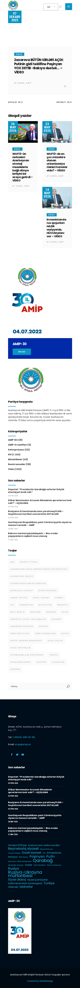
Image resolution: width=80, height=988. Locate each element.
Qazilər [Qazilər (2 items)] (43, 626)
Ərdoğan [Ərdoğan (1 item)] (15, 669)
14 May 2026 (47, 193)
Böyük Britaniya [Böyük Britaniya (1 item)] (48, 591)
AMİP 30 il (13, 439)
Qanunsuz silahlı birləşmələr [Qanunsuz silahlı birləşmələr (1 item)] (28, 619)
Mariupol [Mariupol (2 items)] (62, 605)
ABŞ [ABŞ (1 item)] (12, 562)
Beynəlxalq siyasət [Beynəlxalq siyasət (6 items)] (21, 591)
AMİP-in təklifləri (17, 444)
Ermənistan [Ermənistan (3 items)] (26, 605)
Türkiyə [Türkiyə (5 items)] (53, 655)
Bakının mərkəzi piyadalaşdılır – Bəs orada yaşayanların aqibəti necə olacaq (33, 535)
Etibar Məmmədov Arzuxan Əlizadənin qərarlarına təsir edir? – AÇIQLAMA (40, 502)
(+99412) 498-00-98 (23, 737)
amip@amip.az (23, 744)
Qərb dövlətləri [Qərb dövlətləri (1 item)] (20, 634)
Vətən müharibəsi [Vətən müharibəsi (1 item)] (20, 662)
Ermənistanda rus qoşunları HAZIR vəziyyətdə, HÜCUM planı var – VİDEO (56, 228)
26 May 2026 (13, 127)
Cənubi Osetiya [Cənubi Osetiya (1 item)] (19, 598)
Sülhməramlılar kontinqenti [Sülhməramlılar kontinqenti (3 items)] (27, 655)
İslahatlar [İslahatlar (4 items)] (58, 662)
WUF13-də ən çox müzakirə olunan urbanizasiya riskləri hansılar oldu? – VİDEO (57, 162)
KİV (10, 454)
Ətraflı (21, 351)
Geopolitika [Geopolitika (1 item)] (45, 605)
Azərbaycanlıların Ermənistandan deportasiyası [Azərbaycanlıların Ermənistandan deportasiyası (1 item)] (39, 569)
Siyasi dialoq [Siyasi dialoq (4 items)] (55, 641)
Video (19, 54)
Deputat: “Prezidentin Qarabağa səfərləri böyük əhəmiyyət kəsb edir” (36, 491)
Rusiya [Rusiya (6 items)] (65, 634)
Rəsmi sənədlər (16, 464)
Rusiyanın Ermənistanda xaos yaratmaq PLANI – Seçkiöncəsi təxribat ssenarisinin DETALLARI (35, 513)
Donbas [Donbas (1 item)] (59, 598)
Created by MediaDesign (40, 981)
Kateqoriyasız (16, 449)
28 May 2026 (13, 529)
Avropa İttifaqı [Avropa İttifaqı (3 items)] (28, 562)
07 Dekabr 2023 (14, 17)
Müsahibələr (15, 459)
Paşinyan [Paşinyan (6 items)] (51, 612)
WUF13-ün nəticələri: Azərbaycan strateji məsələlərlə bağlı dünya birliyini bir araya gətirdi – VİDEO (22, 167)
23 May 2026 (47, 127)
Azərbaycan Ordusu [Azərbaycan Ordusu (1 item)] (21, 576)
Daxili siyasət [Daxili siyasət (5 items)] (41, 598)
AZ (48, 7)
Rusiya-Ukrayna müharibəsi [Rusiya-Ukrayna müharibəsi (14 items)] (26, 641)
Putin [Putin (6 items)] (65, 612)
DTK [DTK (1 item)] (12, 605)
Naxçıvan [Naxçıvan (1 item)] (35, 612)
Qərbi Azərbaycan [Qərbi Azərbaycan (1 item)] (45, 634)
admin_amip (25, 83)
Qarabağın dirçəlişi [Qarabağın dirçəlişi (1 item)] (22, 626)
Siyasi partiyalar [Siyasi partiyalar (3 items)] (20, 648)
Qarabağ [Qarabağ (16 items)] (56, 619)
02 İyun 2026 (13, 496)
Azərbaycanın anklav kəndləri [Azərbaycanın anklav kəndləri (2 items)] (28, 583)
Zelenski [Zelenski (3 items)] (41, 662)
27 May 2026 (13, 540)
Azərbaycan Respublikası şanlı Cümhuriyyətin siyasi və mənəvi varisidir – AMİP (40, 523)
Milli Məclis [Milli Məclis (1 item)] (17, 612)
